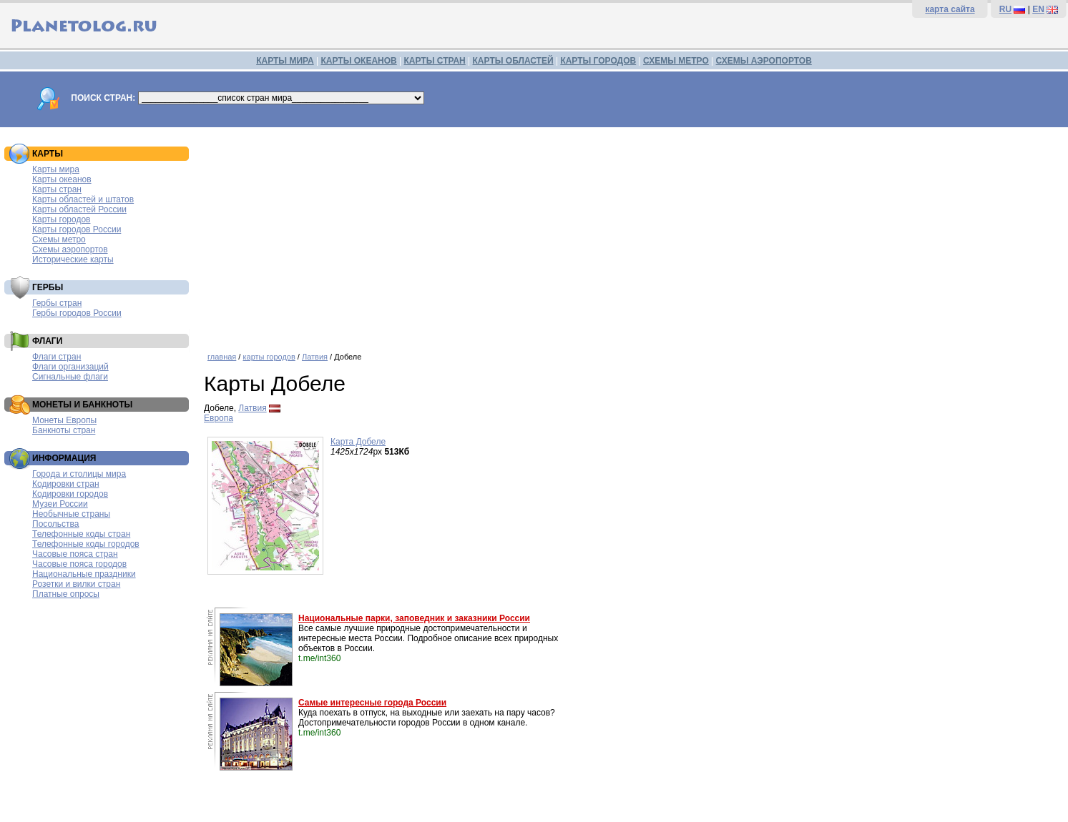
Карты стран (57, 189)
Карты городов (61, 219)
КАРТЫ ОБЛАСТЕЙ (513, 61)
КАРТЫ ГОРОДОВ (598, 61)
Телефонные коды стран (81, 534)
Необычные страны (71, 514)
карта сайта (949, 9)
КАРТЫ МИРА (284, 61)
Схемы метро (59, 239)
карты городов (268, 356)
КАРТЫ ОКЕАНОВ (358, 61)
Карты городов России (76, 229)
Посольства (55, 524)
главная (221, 356)
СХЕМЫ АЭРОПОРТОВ (764, 61)
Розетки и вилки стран (76, 584)
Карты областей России (79, 209)
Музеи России (60, 504)
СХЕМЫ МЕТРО (676, 61)
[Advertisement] (632, 234)
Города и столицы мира (79, 474)
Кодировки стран (65, 484)
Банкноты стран (63, 430)
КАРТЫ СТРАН (435, 61)
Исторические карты (73, 259)
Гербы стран (57, 303)
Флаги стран (56, 357)
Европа (218, 418)
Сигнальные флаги (70, 377)
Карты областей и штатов (83, 199)
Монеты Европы (64, 420)
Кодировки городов (70, 494)
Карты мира (55, 169)
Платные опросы (65, 594)
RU (1005, 9)
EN (1038, 9)
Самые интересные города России (372, 703)
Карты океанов (62, 179)
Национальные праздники (84, 574)
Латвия (315, 356)
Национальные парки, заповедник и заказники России (414, 618)
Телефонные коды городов (85, 544)
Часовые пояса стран (75, 554)
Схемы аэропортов (70, 249)
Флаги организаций (70, 367)
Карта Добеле (358, 442)
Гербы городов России (77, 313)
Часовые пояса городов (79, 564)
